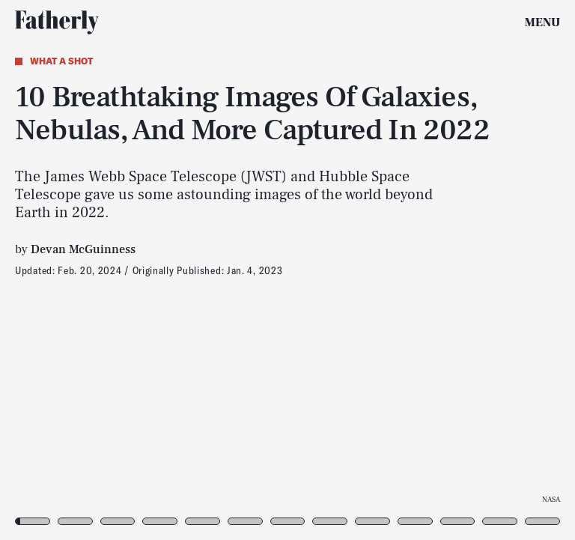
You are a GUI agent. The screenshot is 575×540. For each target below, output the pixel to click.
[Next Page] (382, 270)
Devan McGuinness (83, 249)
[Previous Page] (94, 270)
